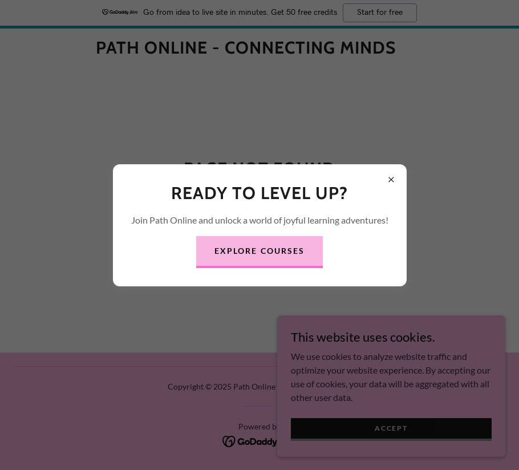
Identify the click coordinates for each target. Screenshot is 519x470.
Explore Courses (259, 251)
